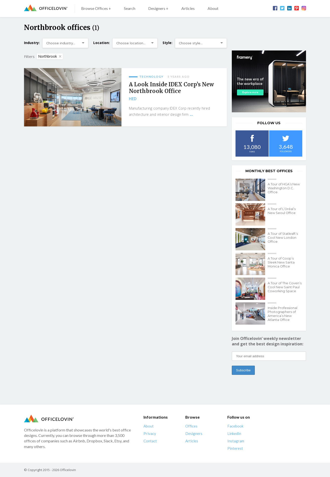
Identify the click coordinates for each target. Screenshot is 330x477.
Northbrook (49, 56)
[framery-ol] (269, 81)
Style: (167, 42)
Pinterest (235, 448)
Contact (150, 441)
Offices (191, 426)
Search (129, 8)
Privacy (149, 433)
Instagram (235, 441)
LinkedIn (234, 433)
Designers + (158, 8)
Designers (193, 433)
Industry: (32, 42)
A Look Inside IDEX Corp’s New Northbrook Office (171, 88)
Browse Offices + (96, 8)
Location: (101, 42)
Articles (188, 8)
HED (133, 98)
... (191, 114)
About (213, 8)
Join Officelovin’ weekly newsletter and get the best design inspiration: (267, 341)
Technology (151, 76)
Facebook (235, 426)
